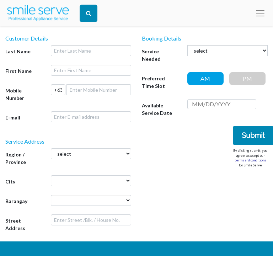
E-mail (12, 117)
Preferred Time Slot (153, 82)
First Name (18, 71)
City (10, 181)
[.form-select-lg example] (91, 180)
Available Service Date (157, 109)
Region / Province (15, 158)
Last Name (18, 51)
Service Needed (151, 55)
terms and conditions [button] (250, 160)
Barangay (16, 201)
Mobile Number (14, 94)
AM (205, 78)
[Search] (88, 13)
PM (247, 78)
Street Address (15, 224)
